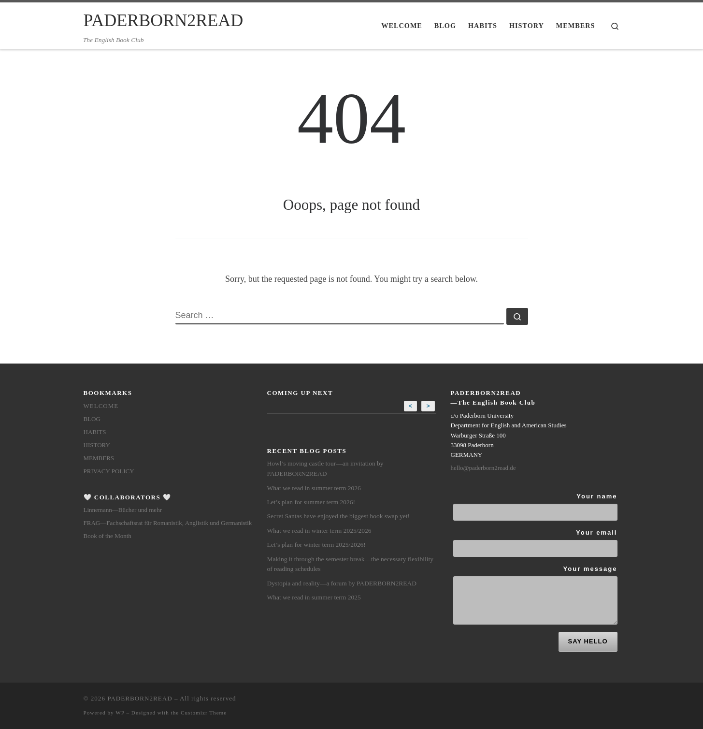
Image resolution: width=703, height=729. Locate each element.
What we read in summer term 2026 (314, 488)
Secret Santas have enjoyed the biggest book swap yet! (338, 516)
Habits (95, 432)
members (99, 458)
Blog (92, 419)
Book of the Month (107, 535)
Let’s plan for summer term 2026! (311, 502)
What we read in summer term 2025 (314, 597)
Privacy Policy (109, 471)
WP (119, 712)
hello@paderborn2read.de (483, 467)
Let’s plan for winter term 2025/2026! (316, 544)
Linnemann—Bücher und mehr (123, 509)
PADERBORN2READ (139, 698)
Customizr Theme (204, 712)
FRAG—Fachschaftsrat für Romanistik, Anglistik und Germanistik (168, 522)
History (97, 445)
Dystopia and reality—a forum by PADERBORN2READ (342, 583)
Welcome (101, 405)
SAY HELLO (588, 641)
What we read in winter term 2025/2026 (319, 530)
